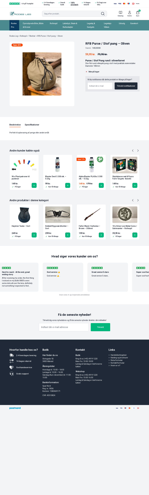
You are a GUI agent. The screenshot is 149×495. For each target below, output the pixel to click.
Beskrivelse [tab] (15, 124)
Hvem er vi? (115, 365)
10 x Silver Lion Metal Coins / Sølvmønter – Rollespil (124, 227)
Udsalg (122, 23)
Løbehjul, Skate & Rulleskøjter (70, 25)
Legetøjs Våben (107, 25)
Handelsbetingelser (119, 355)
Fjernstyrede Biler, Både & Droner (33, 25)
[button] (34, 185)
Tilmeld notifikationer (126, 86)
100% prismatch (73, 4)
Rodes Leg (13, 36)
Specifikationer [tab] (32, 124)
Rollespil (53, 23)
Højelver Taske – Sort (21, 226)
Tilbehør (32, 36)
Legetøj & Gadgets (91, 25)
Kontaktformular (117, 363)
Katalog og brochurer (119, 358)
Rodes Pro (14, 25)
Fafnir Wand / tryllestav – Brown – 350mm (89, 227)
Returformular (117, 360)
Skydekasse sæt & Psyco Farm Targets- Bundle (123, 177)
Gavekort (134, 23)
